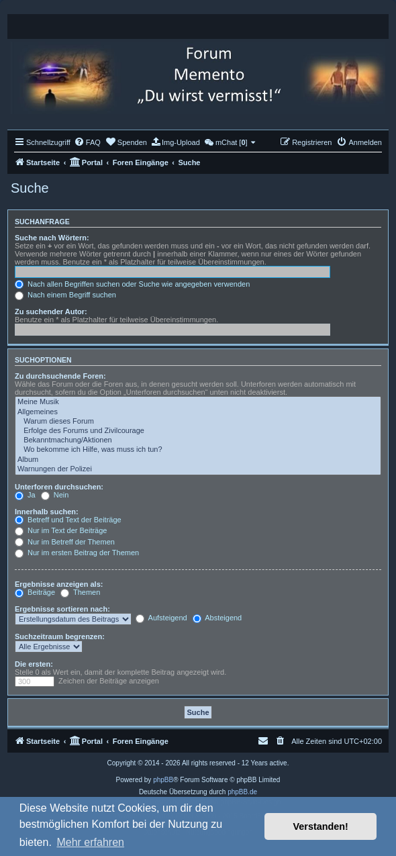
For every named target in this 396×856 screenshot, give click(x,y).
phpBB (163, 779)
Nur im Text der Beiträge (61, 530)
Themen (80, 592)
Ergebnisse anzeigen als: (59, 584)
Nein (55, 495)
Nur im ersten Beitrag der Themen (77, 553)
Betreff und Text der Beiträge (68, 520)
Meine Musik (198, 402)
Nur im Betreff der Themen (65, 542)
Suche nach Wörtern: (52, 238)
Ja (25, 495)
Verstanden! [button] (320, 826)
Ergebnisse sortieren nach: (62, 609)
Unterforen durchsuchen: (59, 487)
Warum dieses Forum (198, 421)
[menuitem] (87, 142)
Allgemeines (198, 412)
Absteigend (217, 618)
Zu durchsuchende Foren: (60, 376)
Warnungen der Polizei (198, 469)
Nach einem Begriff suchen (65, 295)
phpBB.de (242, 792)
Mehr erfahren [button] (90, 842)
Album (198, 460)
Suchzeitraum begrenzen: (60, 636)
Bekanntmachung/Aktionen (198, 440)
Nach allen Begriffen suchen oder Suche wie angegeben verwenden (132, 284)
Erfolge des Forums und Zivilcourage (198, 431)
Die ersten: (34, 664)
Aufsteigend (161, 618)
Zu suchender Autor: (51, 311)
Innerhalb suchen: (47, 512)
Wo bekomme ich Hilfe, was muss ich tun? (198, 450)
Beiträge (35, 592)
